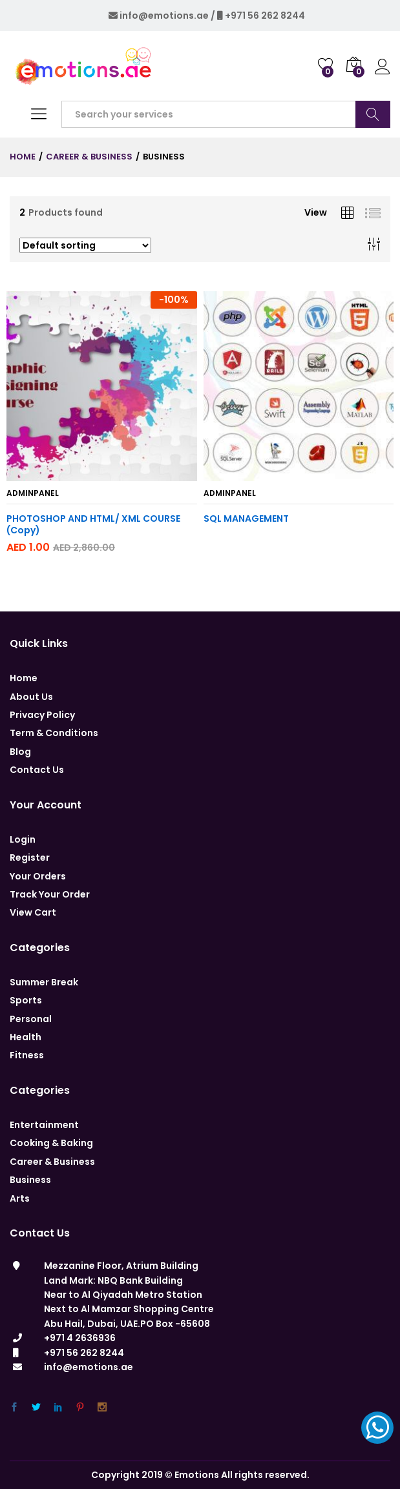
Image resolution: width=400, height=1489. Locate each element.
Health (25, 1037)
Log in (382, 67)
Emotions (196, 1474)
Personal (31, 1018)
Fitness (27, 1055)
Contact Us (37, 769)
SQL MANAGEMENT (246, 518)
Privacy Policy (42, 714)
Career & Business (52, 1161)
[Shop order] (85, 245)
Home (23, 678)
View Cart (33, 912)
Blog (20, 751)
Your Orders (38, 876)
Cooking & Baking (51, 1142)
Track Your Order (50, 894)
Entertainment (44, 1124)
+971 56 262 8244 (265, 15)
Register (30, 857)
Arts (20, 1198)
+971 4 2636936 (80, 1337)
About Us (31, 696)
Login (23, 839)
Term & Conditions (54, 732)
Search (372, 114)
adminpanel (32, 493)
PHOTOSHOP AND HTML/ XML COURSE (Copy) (93, 524)
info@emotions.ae (164, 15)
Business (30, 1179)
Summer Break (44, 982)
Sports (26, 1000)
